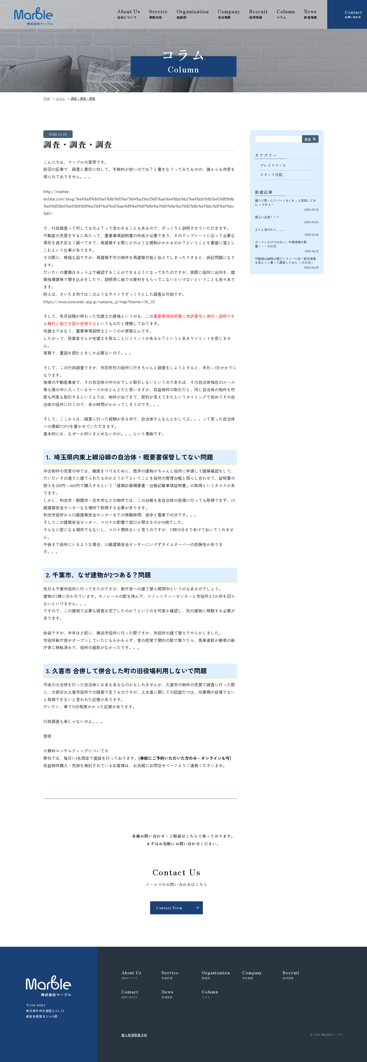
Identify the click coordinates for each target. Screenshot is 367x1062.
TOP (46, 98)
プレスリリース (273, 165)
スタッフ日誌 (271, 174)
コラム (60, 98)
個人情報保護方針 (134, 1035)
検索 (308, 139)
